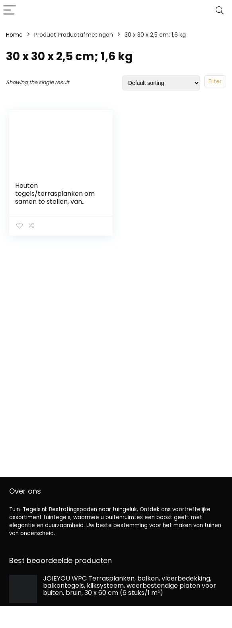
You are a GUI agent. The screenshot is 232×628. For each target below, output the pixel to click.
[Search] (219, 10)
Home (14, 35)
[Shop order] (161, 83)
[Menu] (9, 10)
